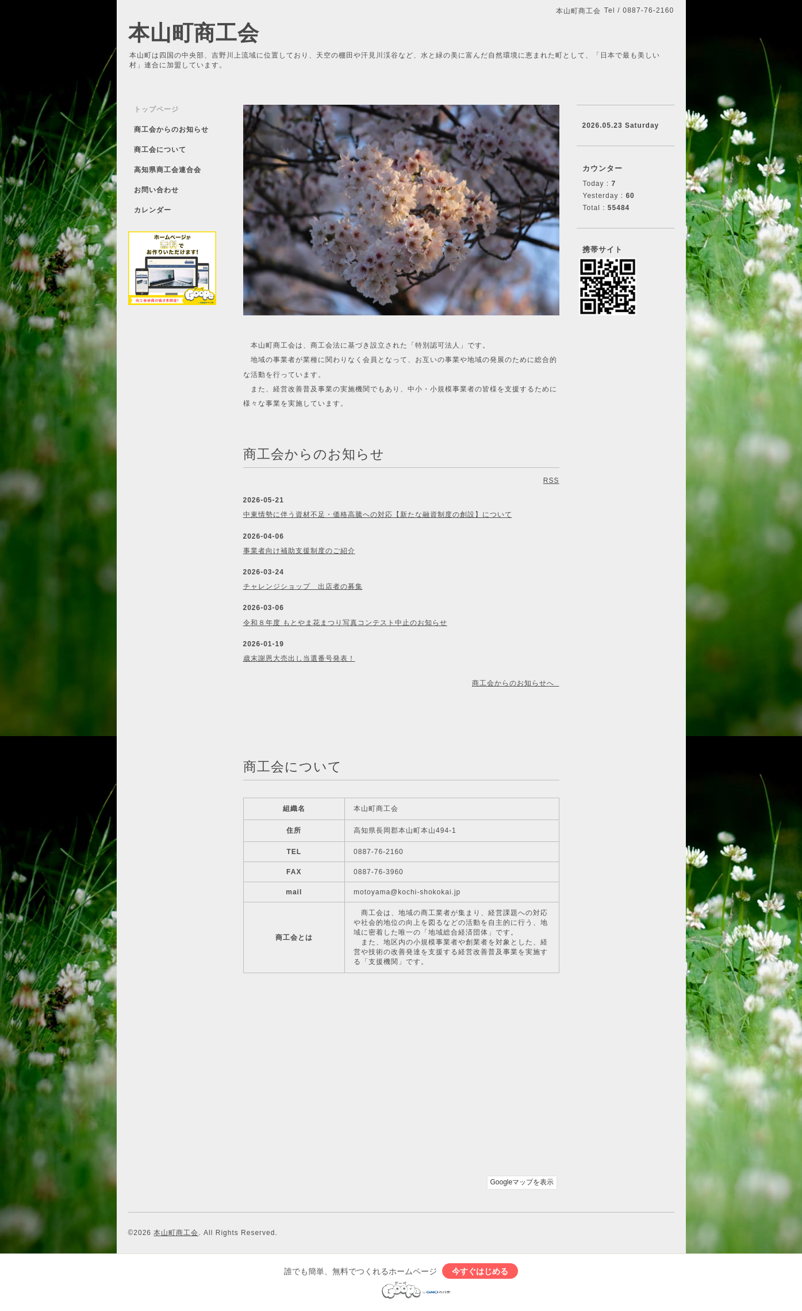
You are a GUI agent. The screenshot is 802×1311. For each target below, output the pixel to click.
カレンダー (152, 210)
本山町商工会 (193, 33)
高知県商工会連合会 (167, 170)
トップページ (156, 109)
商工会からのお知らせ (171, 129)
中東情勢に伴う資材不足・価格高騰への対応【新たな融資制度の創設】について (377, 514)
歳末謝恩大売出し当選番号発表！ (299, 658)
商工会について (160, 150)
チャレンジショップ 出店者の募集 (303, 586)
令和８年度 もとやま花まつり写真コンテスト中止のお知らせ (345, 623)
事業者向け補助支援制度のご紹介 (299, 551)
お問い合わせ (156, 190)
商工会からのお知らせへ (515, 683)
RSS (551, 481)
